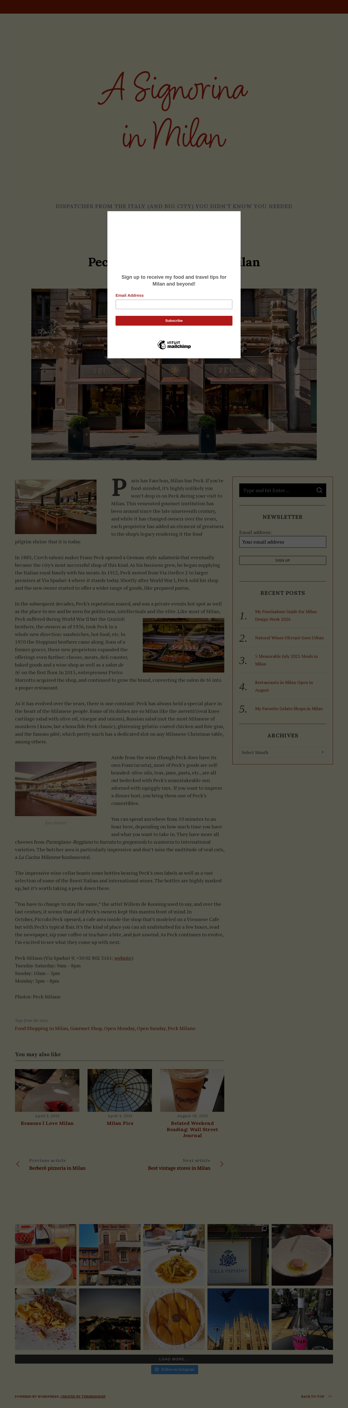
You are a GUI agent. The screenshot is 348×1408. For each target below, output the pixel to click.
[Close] (239, 212)
